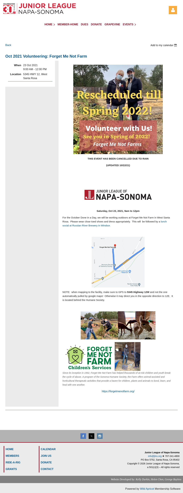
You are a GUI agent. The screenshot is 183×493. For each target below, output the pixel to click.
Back (8, 45)
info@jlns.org (155, 456)
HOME (10, 449)
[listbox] (164, 45)
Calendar (48, 449)
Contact (47, 469)
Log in (173, 10)
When (17, 65)
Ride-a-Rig (13, 462)
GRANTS (11, 469)
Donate (46, 462)
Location (15, 74)
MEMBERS (12, 455)
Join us (46, 455)
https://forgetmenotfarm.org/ (118, 391)
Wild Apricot (147, 488)
